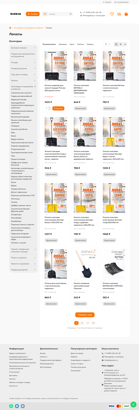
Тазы (13, 156)
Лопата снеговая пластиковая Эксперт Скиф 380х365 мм (112, 220)
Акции (42, 353)
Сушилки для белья (19, 129)
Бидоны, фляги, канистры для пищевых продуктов (21, 177)
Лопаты (14, 202)
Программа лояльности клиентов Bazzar (19, 367)
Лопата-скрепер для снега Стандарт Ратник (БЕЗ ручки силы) (55, 88)
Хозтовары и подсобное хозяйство (28, 28)
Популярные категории (84, 348)
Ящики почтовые (18, 159)
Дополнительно (49, 348)
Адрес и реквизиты (17, 353)
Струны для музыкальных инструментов (23, 55)
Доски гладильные (19, 192)
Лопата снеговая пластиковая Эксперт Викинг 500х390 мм (54, 220)
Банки (13, 136)
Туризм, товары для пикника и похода (23, 250)
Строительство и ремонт (21, 93)
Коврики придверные (20, 146)
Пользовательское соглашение (22, 363)
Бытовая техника (23, 48)
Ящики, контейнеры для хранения (21, 121)
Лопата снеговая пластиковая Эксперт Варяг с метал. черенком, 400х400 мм (113, 155)
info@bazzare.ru (111, 360)
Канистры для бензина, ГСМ (22, 195)
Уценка (23, 80)
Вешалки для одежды (20, 117)
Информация (16, 348)
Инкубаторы (16, 221)
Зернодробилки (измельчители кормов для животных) (22, 105)
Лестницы (15, 199)
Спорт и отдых (77, 364)
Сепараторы (16, 214)
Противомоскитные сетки (22, 152)
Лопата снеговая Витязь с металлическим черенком (113, 88)
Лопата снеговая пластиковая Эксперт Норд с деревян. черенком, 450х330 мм (84, 221)
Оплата (12, 379)
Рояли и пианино (23, 257)
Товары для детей (23, 269)
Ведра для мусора (18, 99)
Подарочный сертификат (51, 360)
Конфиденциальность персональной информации (21, 358)
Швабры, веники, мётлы (21, 205)
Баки (13, 132)
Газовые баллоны (18, 189)
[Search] (60, 14)
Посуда (23, 62)
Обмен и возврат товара (19, 382)
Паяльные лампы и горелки (22, 224)
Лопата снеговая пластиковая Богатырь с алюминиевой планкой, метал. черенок (55, 155)
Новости (43, 357)
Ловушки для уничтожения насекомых (22, 112)
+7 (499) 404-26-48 (90, 12)
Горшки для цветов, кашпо (22, 142)
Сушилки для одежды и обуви (21, 238)
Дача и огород (77, 353)
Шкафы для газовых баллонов (19, 163)
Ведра (13, 185)
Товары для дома (23, 68)
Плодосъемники (18, 149)
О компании (14, 372)
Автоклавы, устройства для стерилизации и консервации (22, 170)
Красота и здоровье (23, 263)
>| (93, 323)
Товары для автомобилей (21, 96)
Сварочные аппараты (20, 234)
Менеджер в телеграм (92, 15)
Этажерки (15, 126)
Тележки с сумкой (18, 243)
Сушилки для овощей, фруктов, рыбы (20, 210)
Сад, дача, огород (23, 74)
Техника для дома (78, 367)
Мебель (74, 357)
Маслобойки (16, 218)
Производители (47, 364)
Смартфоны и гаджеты (80, 360)
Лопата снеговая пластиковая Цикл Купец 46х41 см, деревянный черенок (83, 155)
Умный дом (75, 371)
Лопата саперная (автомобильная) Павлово (81, 286)
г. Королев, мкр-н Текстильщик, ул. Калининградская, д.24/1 (114, 372)
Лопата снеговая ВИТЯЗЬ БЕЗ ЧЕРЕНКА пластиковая (113, 286)
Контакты (13, 386)
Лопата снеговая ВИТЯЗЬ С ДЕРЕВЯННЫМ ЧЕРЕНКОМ (81, 89)
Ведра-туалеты (17, 139)
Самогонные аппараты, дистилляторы (20, 229)
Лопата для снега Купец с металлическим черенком (55, 286)
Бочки (13, 182)
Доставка (13, 375)
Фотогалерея (45, 367)
